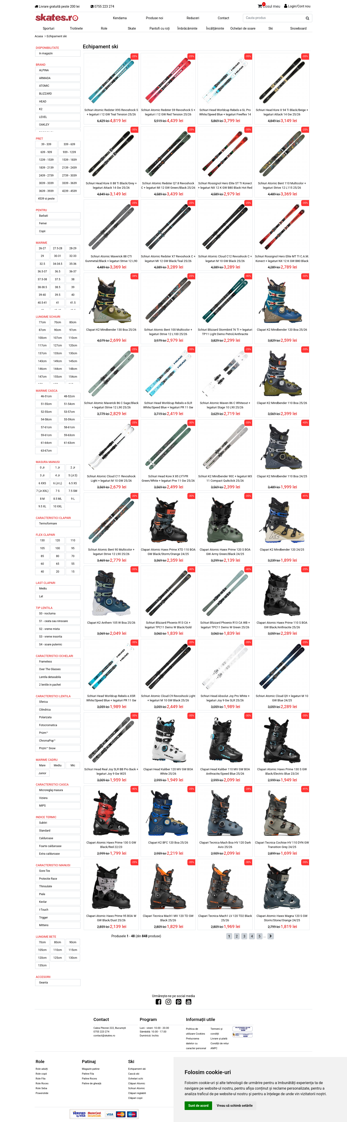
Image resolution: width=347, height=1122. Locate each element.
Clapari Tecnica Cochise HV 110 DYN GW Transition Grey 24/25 (282, 845)
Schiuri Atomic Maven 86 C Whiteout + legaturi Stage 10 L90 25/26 (225, 405)
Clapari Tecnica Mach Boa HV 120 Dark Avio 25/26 (225, 845)
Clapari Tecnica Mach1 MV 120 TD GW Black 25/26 (168, 918)
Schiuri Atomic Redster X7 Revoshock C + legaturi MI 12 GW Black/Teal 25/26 (168, 258)
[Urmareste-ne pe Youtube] (188, 1003)
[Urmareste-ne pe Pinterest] (178, 1003)
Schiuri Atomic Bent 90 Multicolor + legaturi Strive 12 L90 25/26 (111, 552)
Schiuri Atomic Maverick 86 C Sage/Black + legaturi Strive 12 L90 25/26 (111, 405)
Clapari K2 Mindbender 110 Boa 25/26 (282, 403)
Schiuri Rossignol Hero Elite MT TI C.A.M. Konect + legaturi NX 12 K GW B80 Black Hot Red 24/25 (282, 259)
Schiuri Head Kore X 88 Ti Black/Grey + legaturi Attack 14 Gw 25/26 (111, 185)
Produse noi (154, 18)
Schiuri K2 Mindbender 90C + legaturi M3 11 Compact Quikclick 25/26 (225, 478)
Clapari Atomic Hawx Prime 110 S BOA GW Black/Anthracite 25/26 (282, 625)
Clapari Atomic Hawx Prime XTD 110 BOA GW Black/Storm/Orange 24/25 (168, 552)
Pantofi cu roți (160, 28)
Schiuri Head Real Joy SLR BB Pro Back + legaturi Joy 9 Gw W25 (111, 771)
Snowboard (298, 28)
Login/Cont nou (299, 6)
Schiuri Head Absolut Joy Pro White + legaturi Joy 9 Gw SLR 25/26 (225, 698)
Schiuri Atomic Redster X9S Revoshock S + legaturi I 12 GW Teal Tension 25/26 (111, 112)
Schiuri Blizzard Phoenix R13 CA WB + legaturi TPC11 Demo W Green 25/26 (225, 625)
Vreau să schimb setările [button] (235, 1105)
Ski (271, 28)
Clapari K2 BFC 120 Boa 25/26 (168, 842)
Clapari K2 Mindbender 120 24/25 (282, 549)
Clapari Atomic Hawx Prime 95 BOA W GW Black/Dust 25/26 (111, 918)
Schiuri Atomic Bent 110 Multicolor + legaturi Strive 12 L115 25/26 (282, 185)
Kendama (120, 18)
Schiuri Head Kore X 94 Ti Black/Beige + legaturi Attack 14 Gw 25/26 (282, 112)
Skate (132, 28)
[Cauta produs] (307, 18)
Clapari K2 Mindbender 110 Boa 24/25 (282, 476)
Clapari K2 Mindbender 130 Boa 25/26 (111, 329)
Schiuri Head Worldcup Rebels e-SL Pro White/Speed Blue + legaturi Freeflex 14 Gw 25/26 (225, 112)
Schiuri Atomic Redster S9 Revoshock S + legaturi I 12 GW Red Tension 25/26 (168, 112)
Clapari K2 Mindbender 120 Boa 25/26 (282, 329)
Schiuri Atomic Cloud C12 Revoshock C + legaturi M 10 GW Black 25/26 (225, 258)
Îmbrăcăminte (187, 28)
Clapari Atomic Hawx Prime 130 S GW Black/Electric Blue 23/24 (282, 771)
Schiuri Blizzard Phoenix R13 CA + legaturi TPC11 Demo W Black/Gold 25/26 (168, 625)
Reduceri (193, 18)
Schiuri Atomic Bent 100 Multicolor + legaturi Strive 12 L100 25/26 (168, 332)
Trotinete (76, 28)
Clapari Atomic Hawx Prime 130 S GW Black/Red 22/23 (111, 845)
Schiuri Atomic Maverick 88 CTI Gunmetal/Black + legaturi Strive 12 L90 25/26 (111, 259)
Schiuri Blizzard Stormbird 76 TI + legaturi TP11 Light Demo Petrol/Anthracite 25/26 (225, 332)
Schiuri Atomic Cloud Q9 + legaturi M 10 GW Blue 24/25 (282, 698)
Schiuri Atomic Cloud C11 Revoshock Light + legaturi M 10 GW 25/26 (111, 478)
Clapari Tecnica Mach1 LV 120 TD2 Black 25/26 (225, 918)
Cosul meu (269, 6)
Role (104, 28)
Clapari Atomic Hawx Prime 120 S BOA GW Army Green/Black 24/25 (225, 552)
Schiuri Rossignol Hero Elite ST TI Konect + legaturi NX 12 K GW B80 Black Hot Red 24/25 (225, 186)
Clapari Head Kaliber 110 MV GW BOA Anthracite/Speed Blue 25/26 (225, 771)
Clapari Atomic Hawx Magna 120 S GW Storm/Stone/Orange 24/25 (282, 918)
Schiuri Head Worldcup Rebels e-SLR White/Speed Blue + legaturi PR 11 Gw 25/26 (168, 405)
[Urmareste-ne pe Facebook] (158, 1003)
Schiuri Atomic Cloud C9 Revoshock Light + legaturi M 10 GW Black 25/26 (168, 698)
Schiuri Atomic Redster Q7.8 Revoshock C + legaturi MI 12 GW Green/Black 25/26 (168, 185)
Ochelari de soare (242, 28)
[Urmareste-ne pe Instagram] (168, 1003)
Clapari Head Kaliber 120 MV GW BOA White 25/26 (168, 771)
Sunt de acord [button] (198, 1105)
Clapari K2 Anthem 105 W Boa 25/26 (111, 622)
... (264, 936)
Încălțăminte (215, 28)
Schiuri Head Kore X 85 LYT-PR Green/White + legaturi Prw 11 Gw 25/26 (168, 478)
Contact (223, 18)
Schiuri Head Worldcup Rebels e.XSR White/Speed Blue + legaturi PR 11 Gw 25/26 (111, 698)
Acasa (39, 36)
